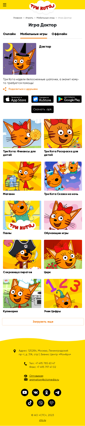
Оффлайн (59, 34)
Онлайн (9, 34)
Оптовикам (36, 375)
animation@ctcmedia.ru (44, 379)
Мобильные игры (46, 17)
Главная (17, 17)
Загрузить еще (43, 321)
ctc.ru (42, 420)
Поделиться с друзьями (23, 89)
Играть (29, 17)
